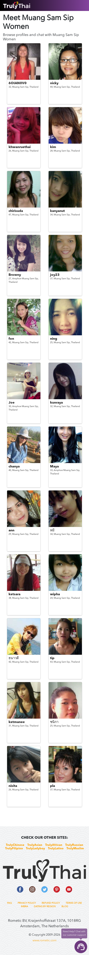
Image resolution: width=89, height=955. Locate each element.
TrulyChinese (15, 845)
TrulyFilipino (14, 848)
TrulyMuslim (75, 848)
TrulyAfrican (53, 845)
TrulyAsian (34, 845)
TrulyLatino (56, 848)
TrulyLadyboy (35, 848)
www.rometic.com (44, 940)
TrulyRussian (74, 845)
